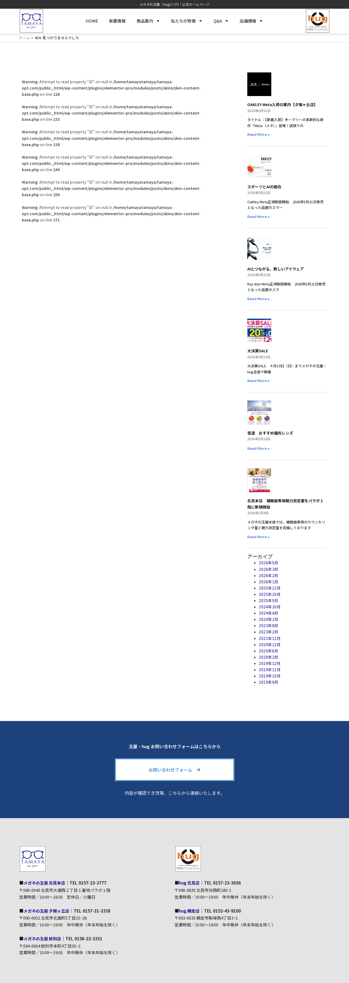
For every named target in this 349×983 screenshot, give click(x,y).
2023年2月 (268, 631)
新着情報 (117, 21)
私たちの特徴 (187, 21)
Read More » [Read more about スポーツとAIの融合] (258, 217)
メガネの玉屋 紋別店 (43, 938)
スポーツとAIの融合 (264, 186)
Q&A (221, 21)
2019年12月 (270, 663)
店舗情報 (251, 21)
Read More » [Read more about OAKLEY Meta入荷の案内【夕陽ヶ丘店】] (258, 134)
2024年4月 (268, 613)
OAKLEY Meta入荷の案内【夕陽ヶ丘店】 (282, 104)
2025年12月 (270, 588)
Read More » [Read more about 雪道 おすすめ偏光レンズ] (258, 448)
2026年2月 (268, 575)
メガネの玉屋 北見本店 (45, 882)
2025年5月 (268, 600)
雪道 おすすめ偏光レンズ (270, 433)
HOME (92, 21)
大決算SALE (257, 350)
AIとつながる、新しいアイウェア (275, 269)
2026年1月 (268, 581)
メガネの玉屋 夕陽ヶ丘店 (48, 910)
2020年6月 (268, 651)
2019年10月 (270, 676)
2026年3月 (268, 569)
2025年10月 (270, 594)
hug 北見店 (190, 882)
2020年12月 (270, 644)
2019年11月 (270, 669)
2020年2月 (268, 657)
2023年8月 (268, 625)
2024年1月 (268, 619)
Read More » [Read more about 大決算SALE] (258, 381)
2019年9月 (268, 682)
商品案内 (148, 21)
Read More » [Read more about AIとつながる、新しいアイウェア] (258, 299)
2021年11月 (270, 638)
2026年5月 (268, 562)
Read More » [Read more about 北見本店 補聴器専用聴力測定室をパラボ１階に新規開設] (258, 537)
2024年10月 (270, 606)
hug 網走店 (190, 910)
